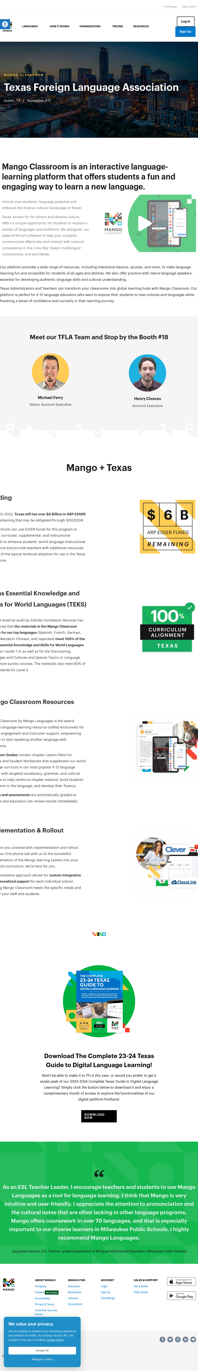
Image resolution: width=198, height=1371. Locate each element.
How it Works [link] (59, 26)
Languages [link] (31, 27)
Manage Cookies (42, 1359)
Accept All (42, 1350)
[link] (5, 24)
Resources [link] (141, 26)
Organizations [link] (91, 27)
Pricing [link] (118, 26)
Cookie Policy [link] (55, 1340)
